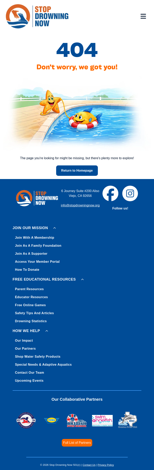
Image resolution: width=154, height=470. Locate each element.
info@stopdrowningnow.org (80, 205)
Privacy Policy (106, 464)
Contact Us (89, 464)
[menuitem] (77, 248)
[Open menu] (143, 16)
